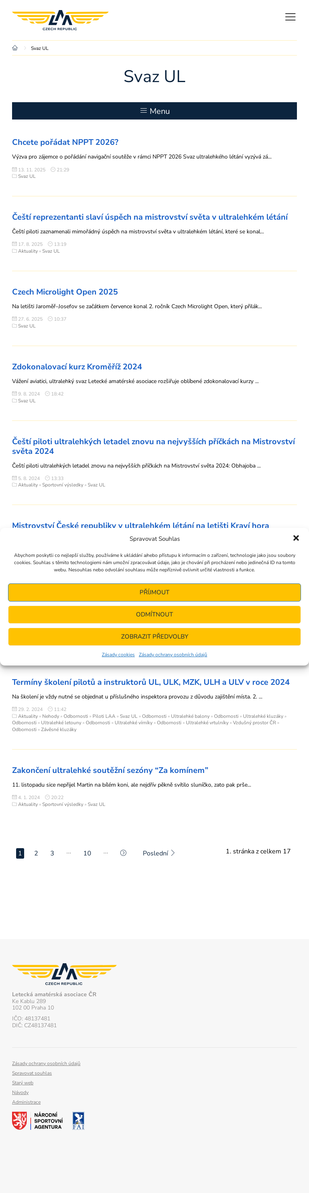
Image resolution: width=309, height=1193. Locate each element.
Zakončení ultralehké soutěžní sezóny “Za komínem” (110, 770)
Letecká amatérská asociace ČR (60, 20)
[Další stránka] (123, 853)
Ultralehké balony (190, 716)
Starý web (22, 1083)
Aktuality (28, 251)
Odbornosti (76, 716)
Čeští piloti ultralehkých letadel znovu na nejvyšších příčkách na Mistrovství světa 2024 (153, 446)
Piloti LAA (104, 716)
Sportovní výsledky (62, 485)
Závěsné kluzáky (58, 729)
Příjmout (154, 592)
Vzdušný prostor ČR (254, 722)
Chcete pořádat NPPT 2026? (65, 142)
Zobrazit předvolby (154, 637)
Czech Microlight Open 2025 (65, 291)
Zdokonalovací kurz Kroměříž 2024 (77, 366)
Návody (20, 1092)
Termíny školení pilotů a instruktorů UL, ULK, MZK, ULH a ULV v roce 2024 (151, 682)
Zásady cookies (118, 654)
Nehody (50, 716)
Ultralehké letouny (61, 722)
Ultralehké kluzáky (263, 716)
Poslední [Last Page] (159, 853)
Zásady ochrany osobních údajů (173, 654)
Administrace (26, 1102)
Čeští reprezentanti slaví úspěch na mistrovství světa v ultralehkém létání (150, 217)
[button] (296, 539)
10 (87, 853)
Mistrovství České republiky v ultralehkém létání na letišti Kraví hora (140, 525)
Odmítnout (154, 614)
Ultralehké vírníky (133, 722)
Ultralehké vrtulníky (207, 722)
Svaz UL (27, 176)
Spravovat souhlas (32, 1073)
